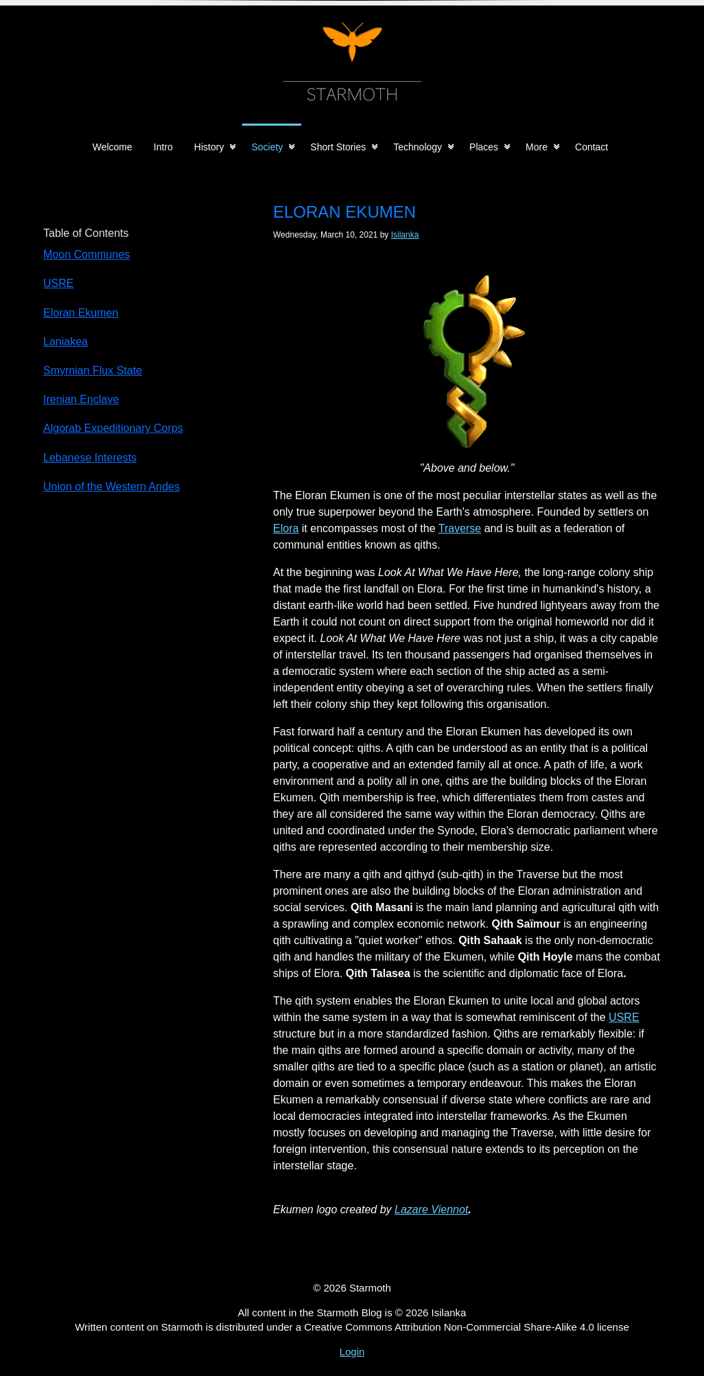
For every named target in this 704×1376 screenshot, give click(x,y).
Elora (285, 528)
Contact (591, 146)
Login (352, 1351)
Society (267, 146)
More (537, 146)
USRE (624, 1017)
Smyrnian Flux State (92, 370)
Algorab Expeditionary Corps (113, 428)
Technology (417, 146)
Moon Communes (86, 254)
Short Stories (338, 146)
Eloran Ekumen (80, 313)
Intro (163, 146)
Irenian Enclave (81, 399)
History (209, 146)
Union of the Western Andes (111, 486)
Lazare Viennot (431, 1209)
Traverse (460, 528)
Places (483, 146)
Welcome (112, 146)
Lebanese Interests (90, 457)
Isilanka (405, 235)
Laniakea (65, 341)
